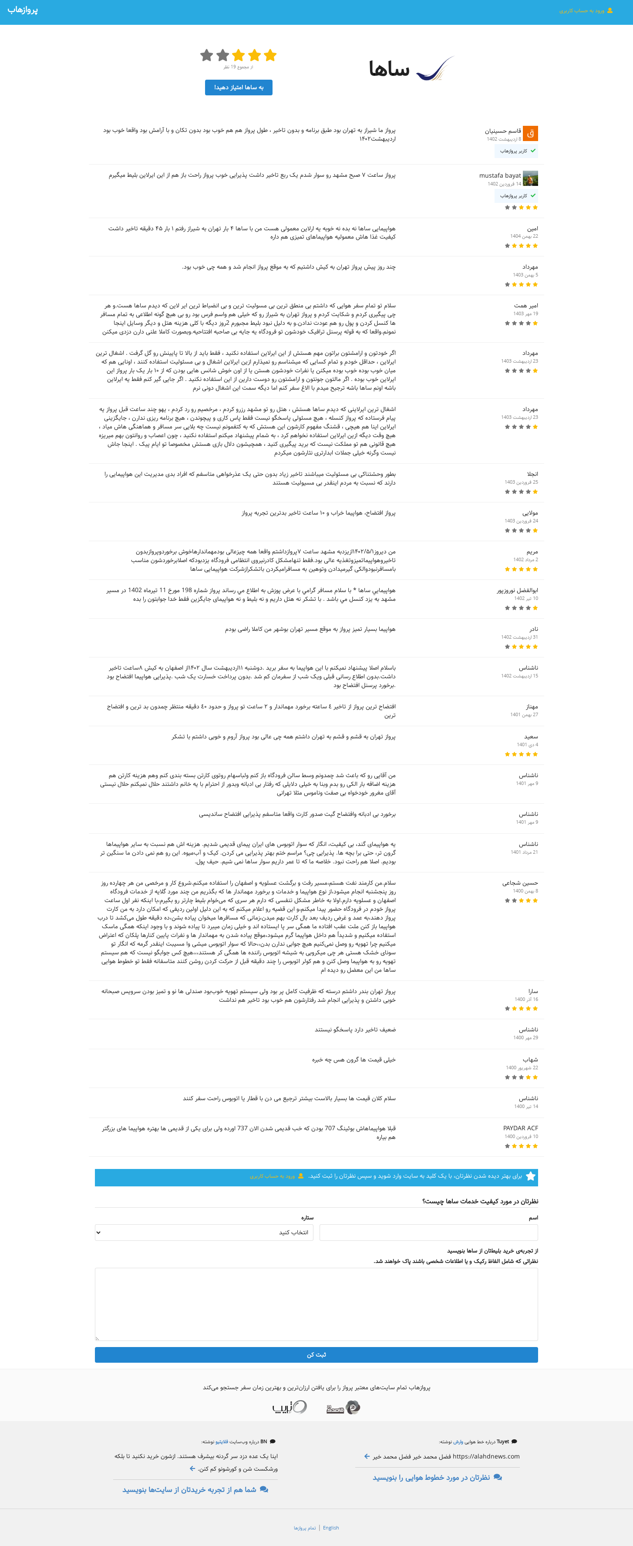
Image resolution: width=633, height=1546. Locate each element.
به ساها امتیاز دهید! (238, 87)
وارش (457, 1442)
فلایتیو (221, 1442)
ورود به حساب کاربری (586, 10)
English (331, 1528)
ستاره (307, 1218)
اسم (533, 1218)
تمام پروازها (305, 1528)
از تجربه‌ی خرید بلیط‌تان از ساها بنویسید (492, 1251)
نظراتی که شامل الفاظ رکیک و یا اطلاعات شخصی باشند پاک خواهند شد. (456, 1261)
